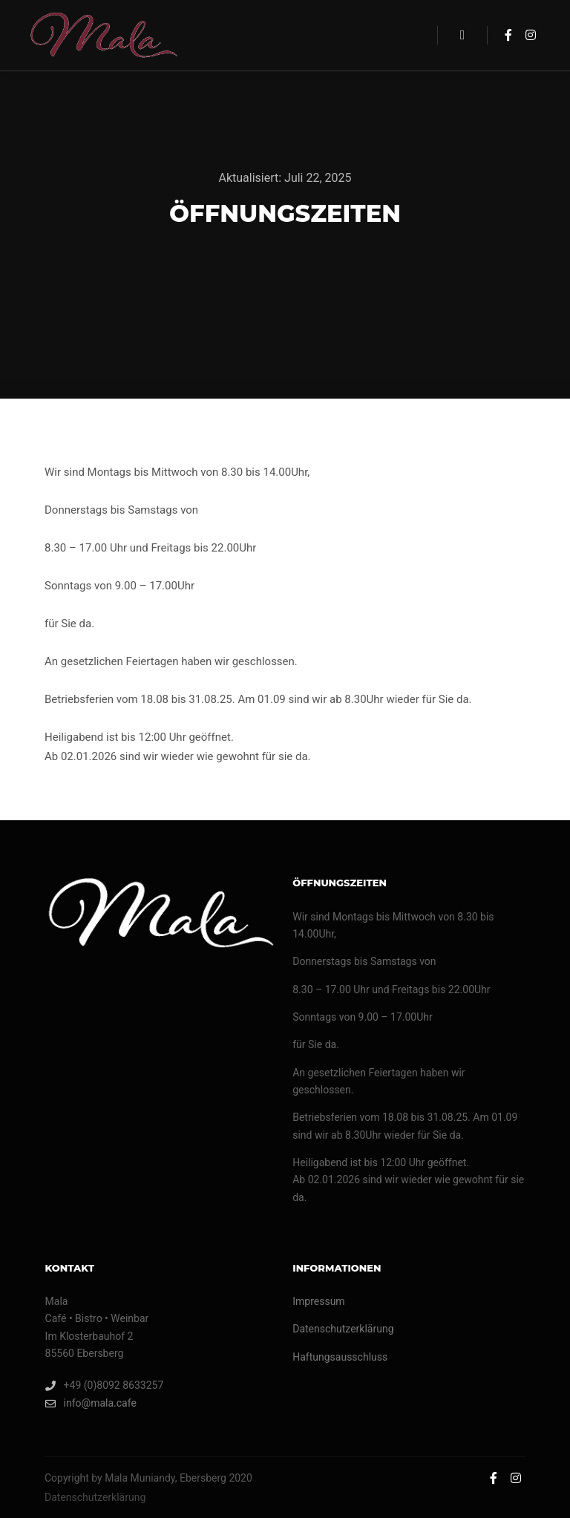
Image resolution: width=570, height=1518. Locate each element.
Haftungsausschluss (339, 1357)
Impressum (318, 1301)
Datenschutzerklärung (342, 1329)
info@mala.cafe (91, 1403)
